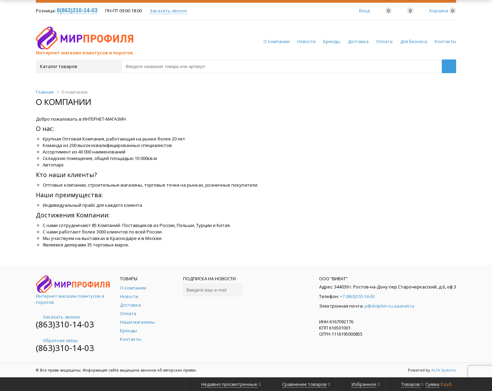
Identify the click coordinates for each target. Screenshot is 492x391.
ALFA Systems (443, 370)
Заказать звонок (168, 11)
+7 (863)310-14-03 (357, 296)
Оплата (384, 41)
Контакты (445, 41)
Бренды (331, 41)
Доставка (358, 41)
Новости (306, 41)
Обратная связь (57, 340)
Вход (364, 11)
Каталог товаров (78, 66)
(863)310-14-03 (65, 324)
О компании (276, 41)
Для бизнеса (413, 41)
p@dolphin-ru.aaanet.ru (389, 306)
